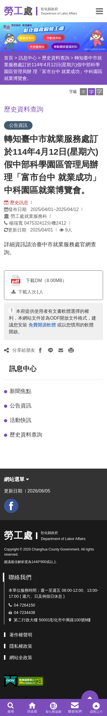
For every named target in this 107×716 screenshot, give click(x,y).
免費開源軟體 (42, 324)
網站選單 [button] (16, 479)
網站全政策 (20, 657)
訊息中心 (28, 57)
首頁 (8, 57)
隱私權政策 (20, 646)
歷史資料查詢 (55, 57)
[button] (99, 11)
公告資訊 (20, 406)
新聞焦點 (20, 391)
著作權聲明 (20, 634)
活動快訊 (20, 420)
